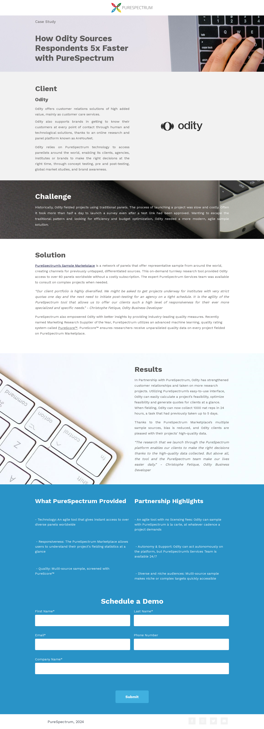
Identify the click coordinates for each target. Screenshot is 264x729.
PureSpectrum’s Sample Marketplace (65, 266)
